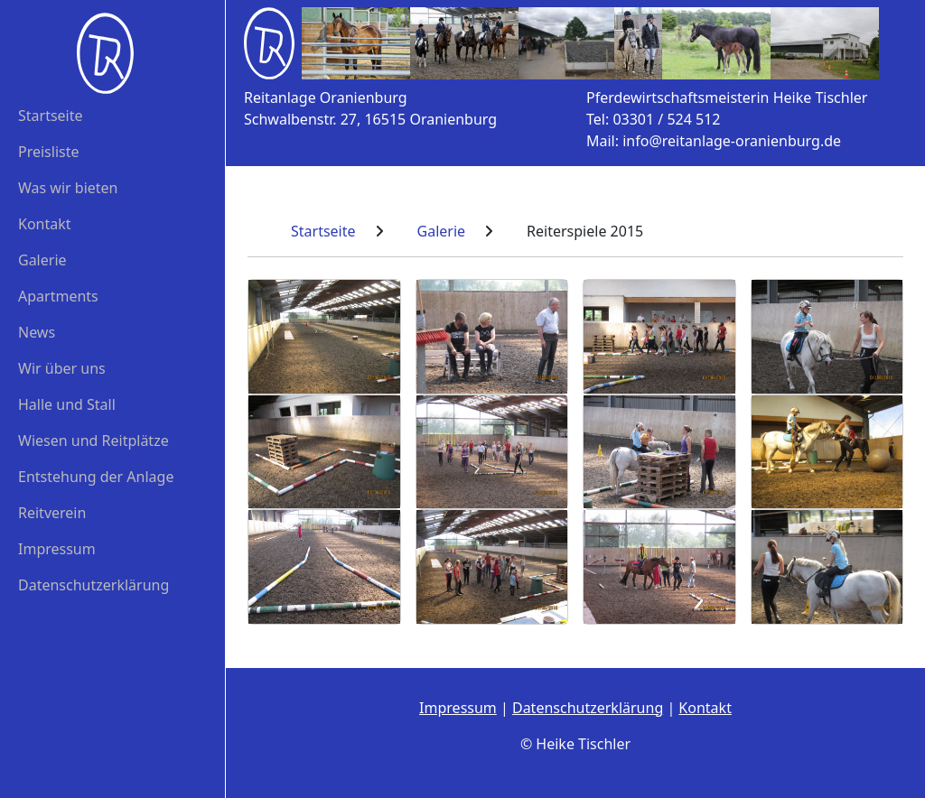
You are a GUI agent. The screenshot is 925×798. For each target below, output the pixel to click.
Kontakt (44, 224)
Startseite (50, 115)
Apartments (58, 296)
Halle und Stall (67, 404)
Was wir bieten (68, 188)
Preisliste (48, 152)
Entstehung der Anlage (95, 477)
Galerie (42, 260)
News (36, 332)
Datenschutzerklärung (93, 585)
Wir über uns (62, 368)
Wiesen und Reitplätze (93, 440)
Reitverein (52, 513)
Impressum (57, 549)
